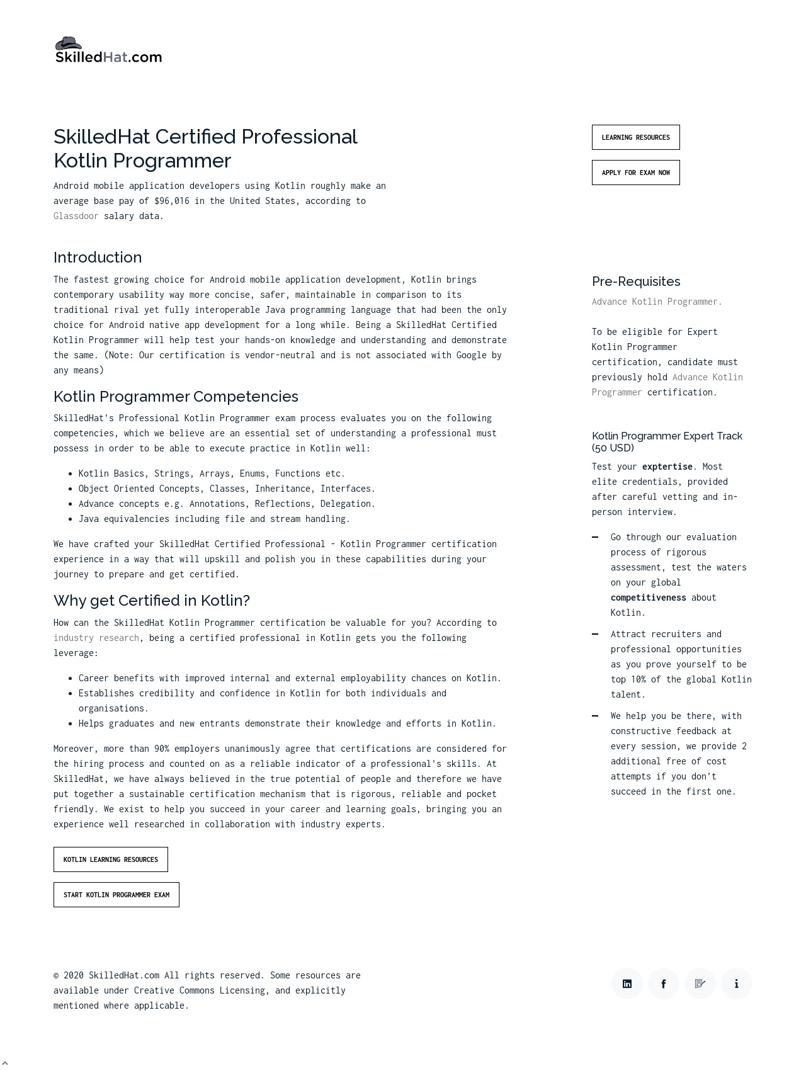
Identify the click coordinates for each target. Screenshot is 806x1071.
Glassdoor (76, 215)
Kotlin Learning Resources (111, 859)
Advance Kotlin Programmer (655, 301)
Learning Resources (636, 137)
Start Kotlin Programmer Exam (116, 894)
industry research (96, 637)
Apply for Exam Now (636, 172)
